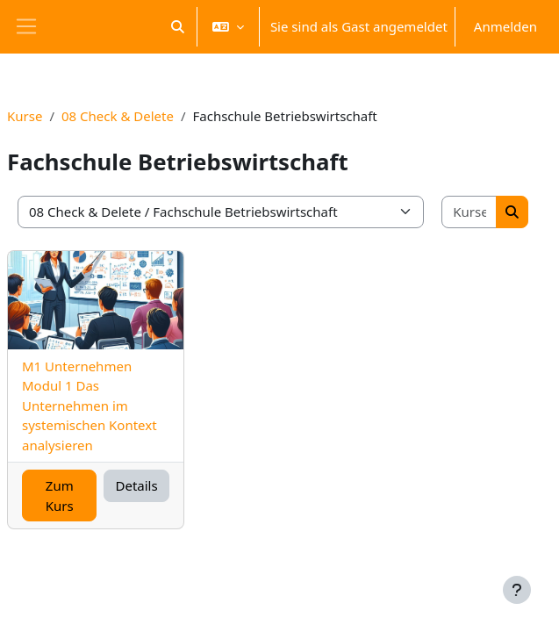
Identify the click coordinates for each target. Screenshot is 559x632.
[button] (177, 27)
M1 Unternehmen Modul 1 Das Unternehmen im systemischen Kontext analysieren (89, 405)
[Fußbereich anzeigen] (517, 590)
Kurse (24, 116)
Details (136, 485)
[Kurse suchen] (469, 212)
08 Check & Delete (117, 116)
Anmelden (505, 26)
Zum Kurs (60, 495)
